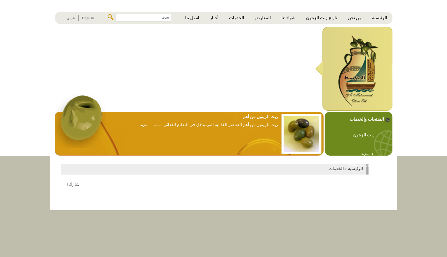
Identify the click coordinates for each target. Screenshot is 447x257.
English (88, 18)
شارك (74, 184)
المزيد (367, 154)
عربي (70, 18)
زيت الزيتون (364, 134)
